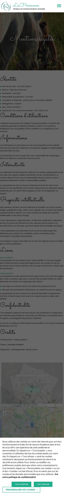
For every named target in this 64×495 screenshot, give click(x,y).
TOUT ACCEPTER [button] (21, 484)
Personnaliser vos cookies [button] (20, 489)
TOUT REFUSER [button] (43, 484)
